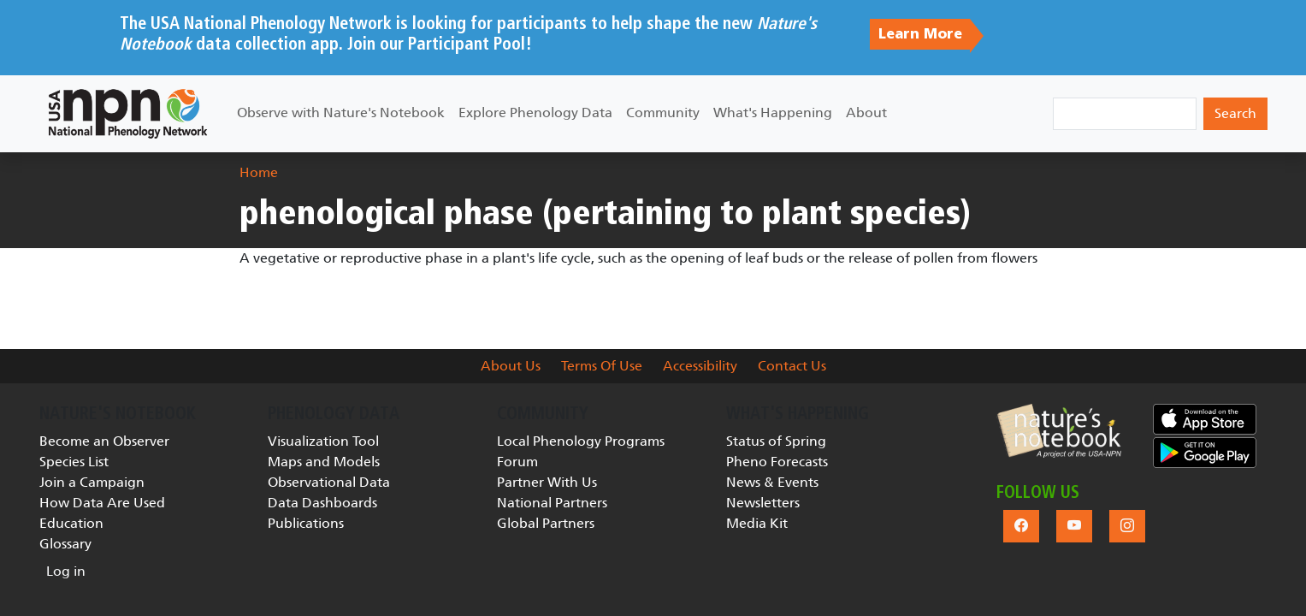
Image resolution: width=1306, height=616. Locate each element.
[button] (1059, 431)
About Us (511, 366)
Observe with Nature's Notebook (341, 112)
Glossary (65, 544)
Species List (74, 461)
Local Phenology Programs (581, 441)
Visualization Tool (323, 441)
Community (663, 112)
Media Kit (757, 523)
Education (71, 523)
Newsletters (763, 503)
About (866, 112)
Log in (66, 571)
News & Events (772, 482)
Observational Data (329, 482)
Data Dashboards (322, 503)
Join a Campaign (92, 482)
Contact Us (792, 366)
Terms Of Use (601, 366)
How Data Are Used (102, 503)
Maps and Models (324, 461)
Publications (306, 523)
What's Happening (772, 112)
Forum (517, 461)
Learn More (920, 34)
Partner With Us (547, 482)
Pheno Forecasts (777, 461)
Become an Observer (104, 441)
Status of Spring (776, 441)
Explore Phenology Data (535, 112)
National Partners (552, 503)
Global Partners (545, 523)
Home (258, 172)
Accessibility (700, 366)
